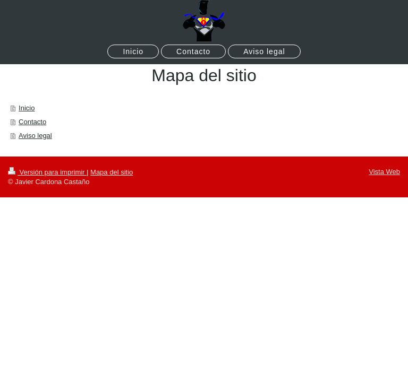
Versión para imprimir (47, 172)
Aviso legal (35, 136)
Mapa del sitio (111, 172)
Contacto (32, 122)
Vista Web (384, 172)
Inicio (27, 108)
